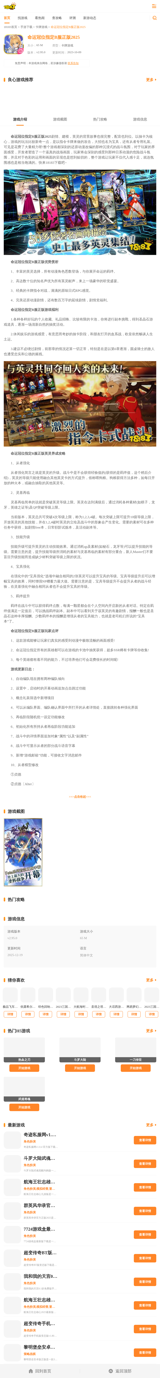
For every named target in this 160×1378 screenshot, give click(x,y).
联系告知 (73, 63)
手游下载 (26, 27)
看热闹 (40, 18)
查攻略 (57, 18)
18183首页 (10, 27)
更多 (150, 80)
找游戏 (22, 18)
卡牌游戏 (41, 27)
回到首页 (40, 1371)
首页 (7, 18)
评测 (72, 18)
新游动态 (89, 18)
